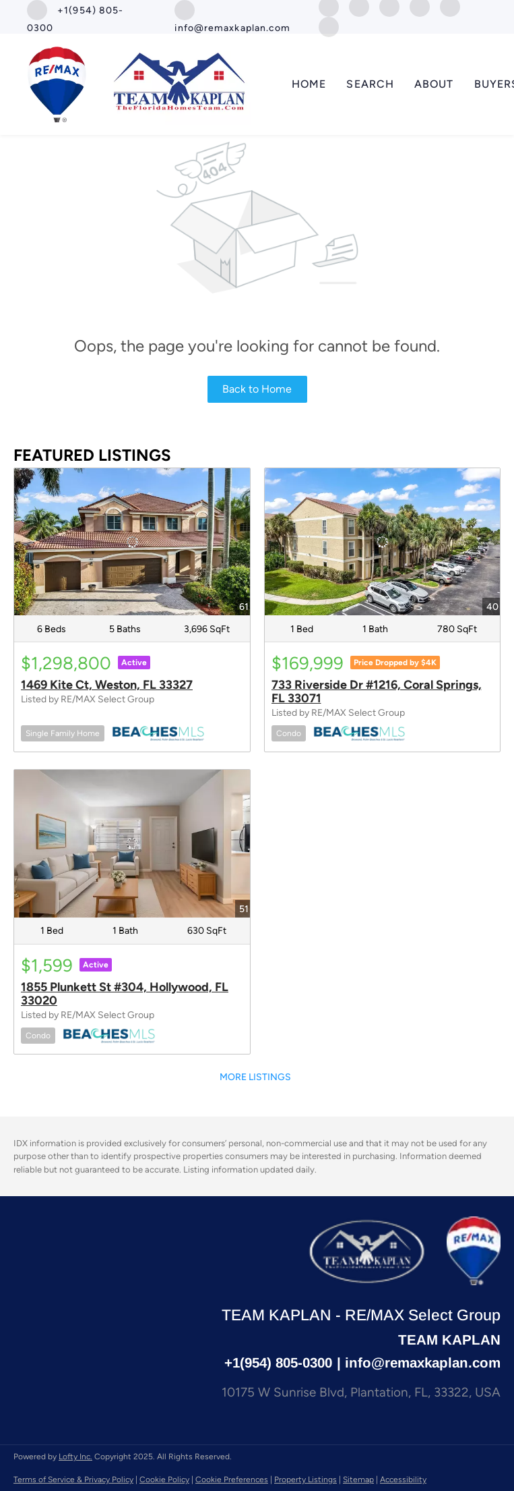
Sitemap (358, 1479)
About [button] (434, 84)
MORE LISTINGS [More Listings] (255, 1077)
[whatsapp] (329, 26)
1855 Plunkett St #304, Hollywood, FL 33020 (124, 994)
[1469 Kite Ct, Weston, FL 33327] (132, 541)
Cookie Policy (164, 1479)
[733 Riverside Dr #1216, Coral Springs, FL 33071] (383, 541)
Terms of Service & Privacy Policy (73, 1479)
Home (309, 84)
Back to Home (257, 389)
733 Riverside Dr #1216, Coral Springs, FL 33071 (376, 691)
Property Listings (305, 1479)
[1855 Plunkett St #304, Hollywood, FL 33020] (132, 843)
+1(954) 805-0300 (278, 1362)
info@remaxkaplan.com (423, 1362)
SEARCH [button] (370, 84)
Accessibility (403, 1479)
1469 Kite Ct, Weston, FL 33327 (107, 684)
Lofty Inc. (75, 1456)
